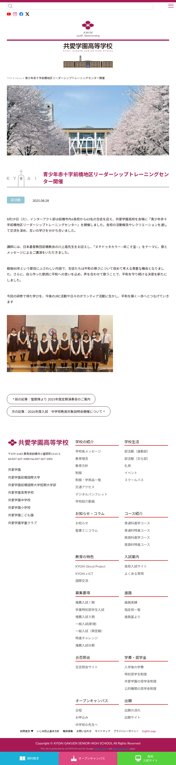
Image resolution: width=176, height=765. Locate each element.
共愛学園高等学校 (21, 492)
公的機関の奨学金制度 (140, 688)
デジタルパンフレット (91, 494)
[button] (171, 6)
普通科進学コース (137, 523)
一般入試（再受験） (89, 631)
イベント (130, 473)
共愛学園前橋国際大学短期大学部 (32, 485)
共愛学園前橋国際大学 (24, 477)
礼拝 (127, 466)
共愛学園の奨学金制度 (140, 681)
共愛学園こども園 (21, 515)
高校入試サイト (135, 566)
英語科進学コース (137, 537)
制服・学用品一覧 (88, 480)
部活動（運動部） (137, 451)
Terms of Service (121, 748)
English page (149, 731)
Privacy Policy (101, 748)
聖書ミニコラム (86, 530)
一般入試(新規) (85, 624)
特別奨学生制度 (135, 674)
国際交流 (81, 581)
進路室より (132, 617)
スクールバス (134, 480)
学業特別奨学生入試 (89, 610)
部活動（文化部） (137, 459)
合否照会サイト (86, 667)
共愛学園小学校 (19, 507)
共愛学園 (14, 470)
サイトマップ (102, 731)
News (18, 78)
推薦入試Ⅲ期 (85, 645)
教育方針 (81, 466)
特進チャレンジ (86, 638)
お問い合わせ (83, 731)
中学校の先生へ (86, 725)
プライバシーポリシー (126, 731)
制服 (78, 473)
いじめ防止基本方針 (48, 731)
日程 (78, 710)
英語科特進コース (137, 544)
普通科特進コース (137, 530)
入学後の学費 (134, 667)
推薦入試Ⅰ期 (85, 602)
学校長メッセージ (88, 451)
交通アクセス (84, 487)
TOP (9, 78)
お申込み (81, 717)
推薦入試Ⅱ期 (85, 617)
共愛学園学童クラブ (22, 523)
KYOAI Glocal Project (90, 566)
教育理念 (81, 459)
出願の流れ (132, 710)
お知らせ (81, 523)
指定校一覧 (132, 610)
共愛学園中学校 (19, 500)
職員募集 (68, 731)
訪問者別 (26, 731)
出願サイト (132, 717)
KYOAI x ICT (84, 574)
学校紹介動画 (85, 501)
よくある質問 (134, 574)
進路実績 (130, 602)
